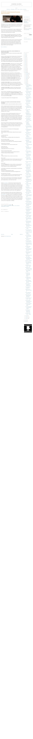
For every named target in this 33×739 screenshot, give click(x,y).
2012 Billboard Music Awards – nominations (28, 184)
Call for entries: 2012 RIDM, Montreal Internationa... (28, 295)
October (27, 75)
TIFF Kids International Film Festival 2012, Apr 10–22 (28, 249)
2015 (25, 68)
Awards (16, 9)
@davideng (27, 29)
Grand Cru (30, 28)
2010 (25, 321)
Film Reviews (8, 9)
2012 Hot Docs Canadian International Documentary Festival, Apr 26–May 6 (10, 13)
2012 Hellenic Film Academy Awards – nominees (28, 278)
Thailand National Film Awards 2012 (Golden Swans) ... (28, 89)
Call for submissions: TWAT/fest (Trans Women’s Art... (28, 155)
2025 (25, 55)
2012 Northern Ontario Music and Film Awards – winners (28, 92)
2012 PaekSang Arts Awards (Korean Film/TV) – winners (28, 119)
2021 (25, 60)
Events (18, 9)
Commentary (24, 9)
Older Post (21, 234)
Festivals (21, 9)
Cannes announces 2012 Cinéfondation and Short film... (28, 204)
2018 (25, 64)
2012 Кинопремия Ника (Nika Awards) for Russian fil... (28, 258)
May (26, 82)
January (27, 318)
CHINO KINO (16, 4)
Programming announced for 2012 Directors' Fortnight (28, 141)
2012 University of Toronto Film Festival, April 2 (27, 311)
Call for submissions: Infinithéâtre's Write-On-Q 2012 (28, 171)
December (27, 73)
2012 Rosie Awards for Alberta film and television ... (28, 213)
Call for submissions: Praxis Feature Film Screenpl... (28, 263)
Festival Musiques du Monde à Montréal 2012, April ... (28, 222)
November (27, 74)
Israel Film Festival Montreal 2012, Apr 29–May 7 (28, 97)
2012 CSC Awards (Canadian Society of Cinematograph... (28, 301)
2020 (25, 61)
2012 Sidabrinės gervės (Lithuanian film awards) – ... (28, 130)
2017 (25, 65)
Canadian (5, 205)
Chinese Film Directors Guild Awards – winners (28, 253)
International (3, 206)
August (27, 78)
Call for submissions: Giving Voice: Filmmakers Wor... (28, 284)
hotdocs (18, 205)
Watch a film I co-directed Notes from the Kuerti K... (28, 225)
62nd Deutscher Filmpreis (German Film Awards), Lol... (28, 114)
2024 (25, 56)
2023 (25, 57)
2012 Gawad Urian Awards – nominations (27, 104)
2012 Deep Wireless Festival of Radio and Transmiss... (28, 85)
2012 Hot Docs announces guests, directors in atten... (28, 190)
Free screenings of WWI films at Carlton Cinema (28, 270)
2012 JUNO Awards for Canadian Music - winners (28, 304)
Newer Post (2, 234)
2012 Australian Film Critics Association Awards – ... (28, 236)
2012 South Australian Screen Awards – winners (28, 177)
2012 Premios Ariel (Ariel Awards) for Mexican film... (28, 101)
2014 (25, 69)
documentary (9, 205)
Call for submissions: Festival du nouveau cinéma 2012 (28, 199)
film (15, 205)
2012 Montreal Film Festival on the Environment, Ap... (28, 168)
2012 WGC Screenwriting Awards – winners (28, 144)
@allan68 (27, 22)
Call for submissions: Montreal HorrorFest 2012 (28, 218)
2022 (25, 59)
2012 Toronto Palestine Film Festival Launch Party (28, 127)
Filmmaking (12, 9)
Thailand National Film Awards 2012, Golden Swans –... (28, 244)
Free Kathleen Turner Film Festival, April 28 (28, 107)
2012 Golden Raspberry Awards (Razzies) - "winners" (28, 307)
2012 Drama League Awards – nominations (28, 135)
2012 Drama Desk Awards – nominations (27, 110)
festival (13, 205)
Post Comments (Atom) (8, 236)
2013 (25, 70)
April (26, 83)
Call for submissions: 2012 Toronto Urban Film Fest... (28, 281)
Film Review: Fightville (28, 260)
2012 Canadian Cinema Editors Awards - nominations (28, 210)
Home (12, 234)
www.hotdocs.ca (4, 194)
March (26, 315)
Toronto (7, 206)
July (26, 79)
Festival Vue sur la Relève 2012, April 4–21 (28, 290)
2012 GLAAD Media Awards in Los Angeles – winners (28, 165)
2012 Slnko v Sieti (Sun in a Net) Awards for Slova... (28, 195)
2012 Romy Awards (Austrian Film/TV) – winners (28, 152)
